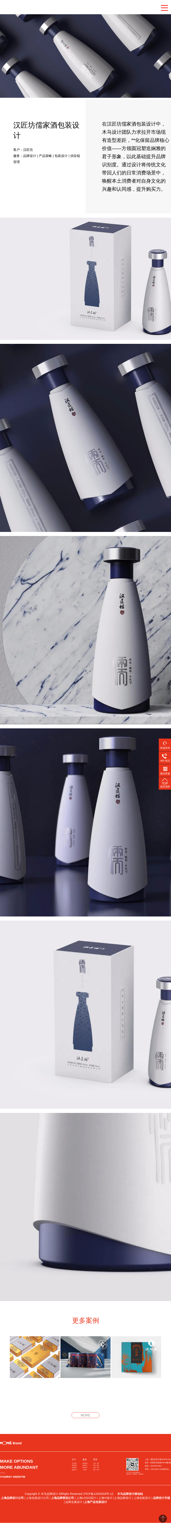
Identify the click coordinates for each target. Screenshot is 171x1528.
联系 (95, 1459)
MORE (85, 1415)
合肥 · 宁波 (96, 1467)
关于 (74, 1459)
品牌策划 (85, 1463)
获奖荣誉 (74, 1465)
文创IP (85, 1469)
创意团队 (74, 1467)
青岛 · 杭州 (96, 1469)
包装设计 (85, 1467)
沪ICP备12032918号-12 (98, 1493)
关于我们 (74, 1463)
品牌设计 (85, 1465)
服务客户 (74, 1469)
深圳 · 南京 (96, 1465)
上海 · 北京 (96, 1463)
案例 (85, 1459)
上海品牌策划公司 (62, 1498)
